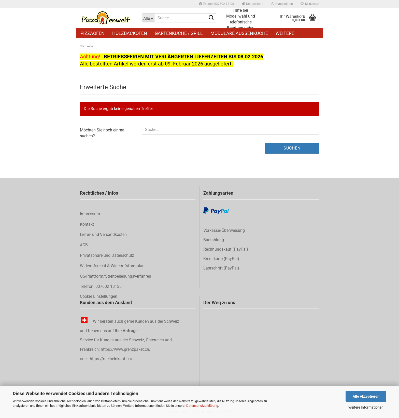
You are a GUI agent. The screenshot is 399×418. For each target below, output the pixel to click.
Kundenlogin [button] (282, 4)
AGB (84, 244)
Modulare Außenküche (239, 33)
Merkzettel (310, 4)
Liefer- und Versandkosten (103, 234)
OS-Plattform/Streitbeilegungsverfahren (115, 276)
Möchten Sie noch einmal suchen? (102, 133)
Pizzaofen (92, 33)
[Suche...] (148, 17)
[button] (252, 4)
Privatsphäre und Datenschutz (107, 255)
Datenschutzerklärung (202, 406)
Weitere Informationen (365, 407)
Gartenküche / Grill (179, 33)
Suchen (292, 148)
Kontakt (87, 224)
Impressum (90, 213)
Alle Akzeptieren (366, 396)
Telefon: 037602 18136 (217, 4)
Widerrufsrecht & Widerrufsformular (112, 265)
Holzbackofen (129, 33)
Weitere (285, 33)
